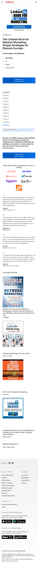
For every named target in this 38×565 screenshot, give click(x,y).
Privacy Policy (25, 480)
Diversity (4, 493)
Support (24, 472)
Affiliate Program (7, 488)
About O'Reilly (7, 472)
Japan (4, 507)
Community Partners (8, 485)
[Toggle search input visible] (36, 2)
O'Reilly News (6, 480)
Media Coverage (7, 483)
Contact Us (24, 475)
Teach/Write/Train (7, 475)
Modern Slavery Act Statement (10, 561)
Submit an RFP (6, 490)
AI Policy (23, 483)
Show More (6, 125)
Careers (4, 478)
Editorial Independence (26, 559)
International (6, 501)
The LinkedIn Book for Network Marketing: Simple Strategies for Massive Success (19, 130)
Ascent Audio (10, 68)
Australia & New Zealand (9, 504)
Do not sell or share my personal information (13, 551)
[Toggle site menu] (2, 2)
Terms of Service (6, 559)
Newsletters (24, 478)
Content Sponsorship (8, 496)
